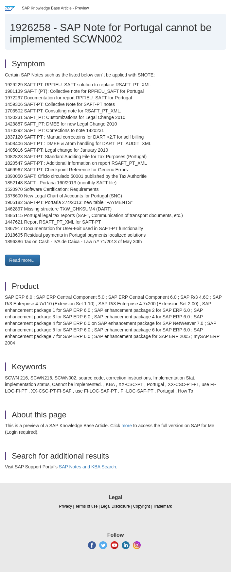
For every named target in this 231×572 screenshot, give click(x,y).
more (126, 425)
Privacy (65, 506)
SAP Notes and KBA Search (87, 466)
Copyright (141, 506)
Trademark (162, 506)
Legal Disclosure (115, 506)
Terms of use (86, 506)
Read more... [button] (22, 260)
